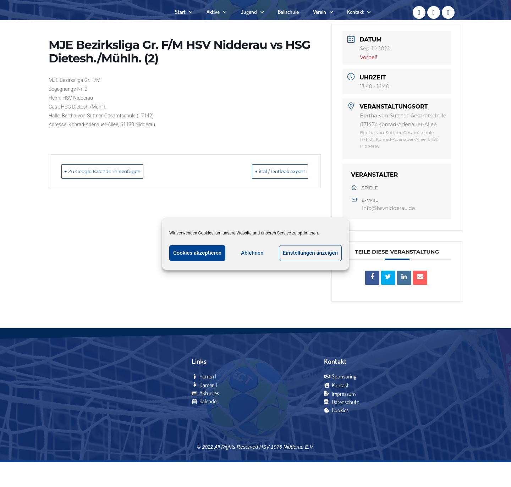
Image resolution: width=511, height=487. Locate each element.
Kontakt (358, 23)
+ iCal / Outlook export (268, 193)
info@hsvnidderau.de (388, 231)
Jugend (252, 23)
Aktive (216, 23)
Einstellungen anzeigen (310, 253)
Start (183, 23)
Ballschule (288, 23)
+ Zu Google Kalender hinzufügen (116, 193)
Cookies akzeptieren (197, 253)
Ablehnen (252, 253)
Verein (323, 23)
